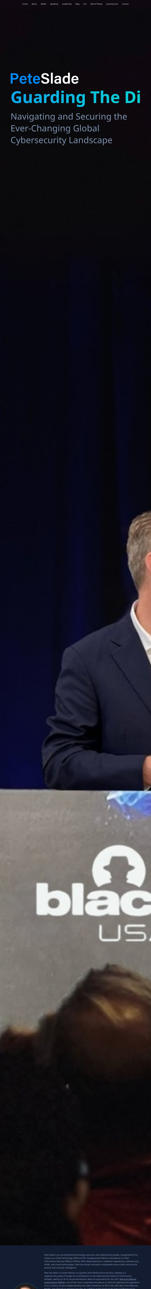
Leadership (67, 4)
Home (25, 4)
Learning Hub (112, 4)
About (34, 4)
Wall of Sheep (96, 4)
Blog (77, 4)
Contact (125, 4)
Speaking (54, 4)
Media (43, 4)
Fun (85, 4)
